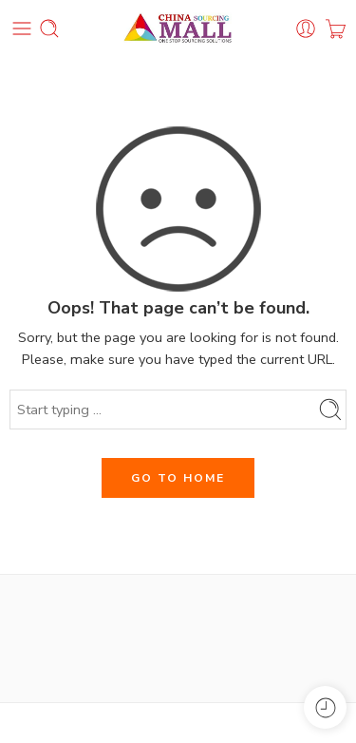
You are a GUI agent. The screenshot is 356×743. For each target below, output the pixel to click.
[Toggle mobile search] (49, 28)
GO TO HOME (178, 478)
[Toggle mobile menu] (21, 28)
